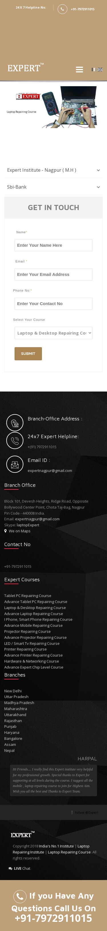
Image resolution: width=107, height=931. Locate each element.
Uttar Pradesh (16, 696)
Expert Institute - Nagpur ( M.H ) (41, 170)
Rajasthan (13, 720)
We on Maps (17, 530)
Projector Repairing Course (27, 631)
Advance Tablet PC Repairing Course (35, 601)
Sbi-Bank (17, 187)
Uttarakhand (15, 714)
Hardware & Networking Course (31, 661)
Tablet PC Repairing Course (27, 595)
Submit (28, 353)
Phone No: (20, 290)
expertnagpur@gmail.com (50, 470)
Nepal (9, 750)
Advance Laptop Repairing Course (33, 613)
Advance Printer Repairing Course (33, 655)
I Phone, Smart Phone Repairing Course (38, 619)
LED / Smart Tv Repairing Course (32, 643)
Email (21, 261)
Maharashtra (15, 708)
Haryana (11, 732)
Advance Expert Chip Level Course (33, 667)
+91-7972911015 (82, 9)
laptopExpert (28, 524)
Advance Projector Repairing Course (35, 637)
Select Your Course (20, 319)
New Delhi (13, 690)
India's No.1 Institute (56, 846)
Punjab (10, 726)
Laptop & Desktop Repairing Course (35, 607)
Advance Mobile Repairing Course (33, 625)
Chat (19, 868)
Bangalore (13, 738)
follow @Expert (86, 812)
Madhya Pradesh (19, 702)
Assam (10, 744)
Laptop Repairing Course (69, 852)
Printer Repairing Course (25, 649)
